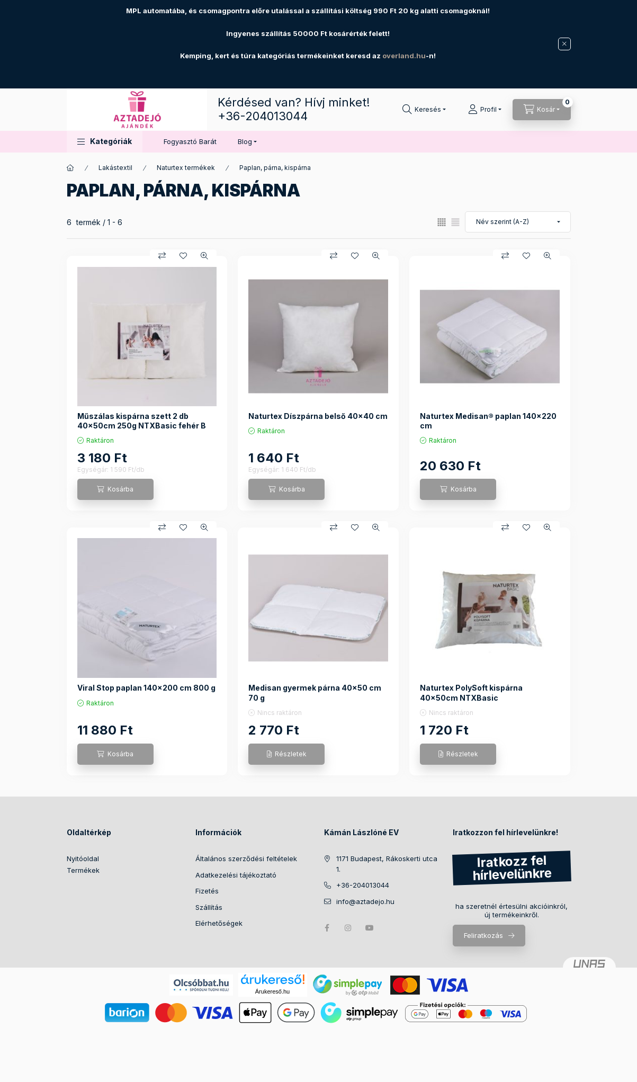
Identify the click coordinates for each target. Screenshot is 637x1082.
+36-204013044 (263, 116)
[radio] (455, 222)
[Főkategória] (70, 168)
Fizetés (207, 891)
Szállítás (208, 907)
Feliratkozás (483, 935)
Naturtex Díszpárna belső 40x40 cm (318, 416)
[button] (104, 142)
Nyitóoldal (83, 858)
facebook (327, 927)
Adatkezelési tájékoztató (235, 875)
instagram (348, 927)
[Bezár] (564, 44)
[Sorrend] (518, 222)
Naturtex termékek (186, 168)
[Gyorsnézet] (204, 255)
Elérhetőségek (219, 923)
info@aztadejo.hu (365, 901)
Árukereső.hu (272, 991)
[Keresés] (424, 109)
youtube (369, 927)
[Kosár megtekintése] (542, 109)
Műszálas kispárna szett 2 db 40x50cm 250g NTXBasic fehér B (141, 421)
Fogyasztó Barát (190, 141)
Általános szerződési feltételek (246, 858)
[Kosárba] (115, 489)
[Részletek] (286, 754)
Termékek (83, 870)
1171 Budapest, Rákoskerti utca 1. (386, 863)
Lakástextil (115, 168)
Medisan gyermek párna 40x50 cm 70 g (314, 692)
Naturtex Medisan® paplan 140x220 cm (488, 421)
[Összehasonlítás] (162, 255)
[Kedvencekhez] (183, 255)
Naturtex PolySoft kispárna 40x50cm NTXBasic (471, 692)
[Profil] (485, 109)
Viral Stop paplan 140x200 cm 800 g (146, 687)
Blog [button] (245, 141)
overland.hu (404, 55)
